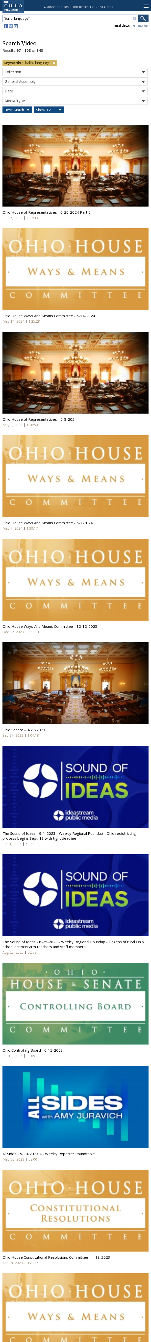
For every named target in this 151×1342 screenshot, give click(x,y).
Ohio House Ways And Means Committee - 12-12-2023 (49, 626)
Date (76, 91)
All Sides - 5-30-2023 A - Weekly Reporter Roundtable (48, 1153)
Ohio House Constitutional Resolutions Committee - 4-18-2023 (56, 1257)
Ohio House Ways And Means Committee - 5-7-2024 (47, 522)
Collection (76, 72)
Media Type (76, 101)
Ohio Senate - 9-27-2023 (23, 729)
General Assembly (76, 81)
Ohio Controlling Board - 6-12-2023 (32, 1050)
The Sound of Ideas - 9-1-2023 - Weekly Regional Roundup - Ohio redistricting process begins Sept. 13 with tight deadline (69, 836)
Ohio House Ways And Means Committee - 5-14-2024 (48, 315)
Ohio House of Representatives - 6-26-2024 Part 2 (46, 212)
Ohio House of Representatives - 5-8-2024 (39, 419)
